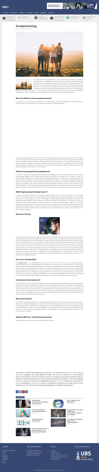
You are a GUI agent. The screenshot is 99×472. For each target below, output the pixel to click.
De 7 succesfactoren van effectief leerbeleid (75, 17)
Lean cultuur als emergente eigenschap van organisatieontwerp (43, 18)
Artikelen (5, 12)
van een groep (24, 176)
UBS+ (5, 7)
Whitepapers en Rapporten (33, 455)
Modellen (22, 12)
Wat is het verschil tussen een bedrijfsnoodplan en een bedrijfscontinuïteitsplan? (59, 18)
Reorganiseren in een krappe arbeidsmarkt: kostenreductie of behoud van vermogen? (11, 18)
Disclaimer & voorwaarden (8, 450)
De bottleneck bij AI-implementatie (26, 17)
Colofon (4, 452)
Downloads (14, 12)
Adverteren (5, 455)
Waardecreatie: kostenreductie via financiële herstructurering (40, 402)
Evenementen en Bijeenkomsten (34, 452)
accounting (59, 381)
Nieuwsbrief (43, 12)
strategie (33, 383)
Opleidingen (5, 458)
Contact (4, 462)
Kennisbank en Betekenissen (33, 453)
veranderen (70, 372)
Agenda (36, 12)
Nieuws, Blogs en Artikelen (33, 450)
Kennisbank (30, 12)
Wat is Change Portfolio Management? (73, 401)
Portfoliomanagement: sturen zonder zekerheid (39, 410)
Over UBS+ (51, 12)
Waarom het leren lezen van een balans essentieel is (91, 18)
